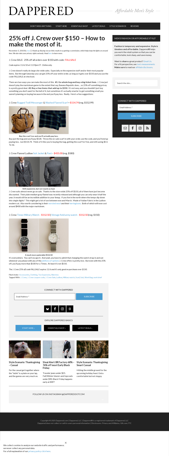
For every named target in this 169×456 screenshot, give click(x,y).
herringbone (75, 200)
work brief (97, 275)
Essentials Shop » (57, 325)
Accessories (24, 272)
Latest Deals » (85, 325)
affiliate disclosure (144, 64)
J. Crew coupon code (36, 275)
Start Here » (28, 325)
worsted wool (54, 200)
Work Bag (89, 275)
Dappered (84, 10)
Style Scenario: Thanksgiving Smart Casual (92, 360)
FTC (129, 448)
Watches (55, 272)
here (50, 50)
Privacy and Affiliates (110, 448)
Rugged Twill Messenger (30, 99)
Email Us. (148, 58)
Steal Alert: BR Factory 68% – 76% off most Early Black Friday (58, 361)
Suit (82, 275)
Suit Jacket (38, 150)
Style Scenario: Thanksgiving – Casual (24, 360)
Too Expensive (44, 272)
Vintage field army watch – (69, 212)
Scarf (78, 275)
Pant (49, 150)
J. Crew (24, 275)
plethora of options (50, 258)
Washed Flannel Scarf (56, 99)
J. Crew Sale (50, 275)
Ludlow (59, 275)
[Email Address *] (44, 294)
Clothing (33, 272)
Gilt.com (123, 448)
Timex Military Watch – (33, 212)
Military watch (69, 275)
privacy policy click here (39, 451)
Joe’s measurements (146, 61)
